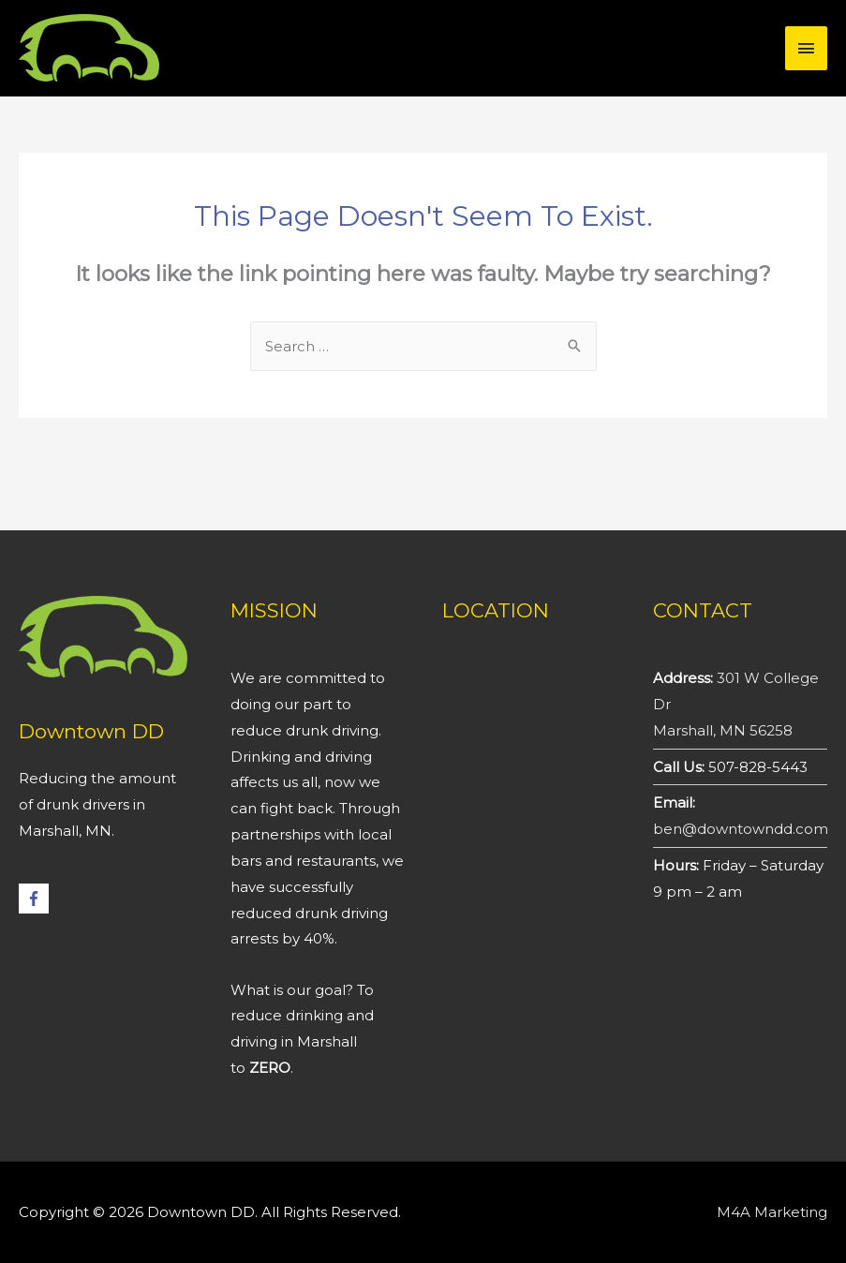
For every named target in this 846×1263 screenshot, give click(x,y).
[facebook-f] (36, 899)
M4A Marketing (772, 1212)
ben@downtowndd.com (740, 829)
